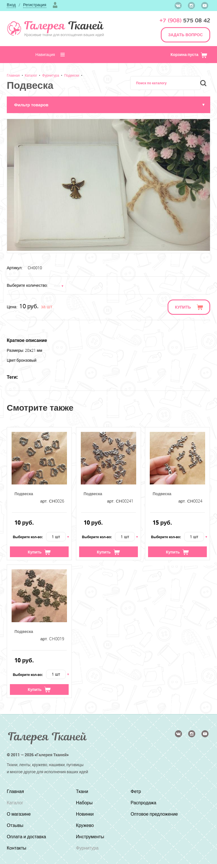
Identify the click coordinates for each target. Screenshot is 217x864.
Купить (183, 307)
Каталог (31, 75)
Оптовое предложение (154, 814)
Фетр (136, 791)
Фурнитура (50, 75)
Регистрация (34, 4)
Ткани (82, 791)
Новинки (85, 814)
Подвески (71, 75)
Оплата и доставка (26, 836)
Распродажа (143, 803)
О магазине (19, 814)
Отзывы (15, 825)
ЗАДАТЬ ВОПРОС (185, 34)
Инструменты (90, 836)
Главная (13, 75)
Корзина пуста (188, 54)
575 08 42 (184, 20)
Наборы (84, 803)
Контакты (16, 848)
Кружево (85, 825)
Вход (11, 4)
